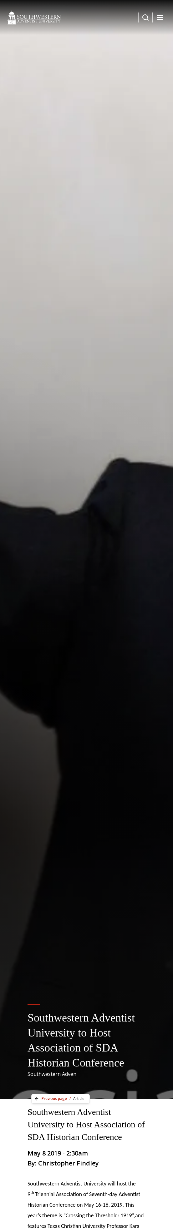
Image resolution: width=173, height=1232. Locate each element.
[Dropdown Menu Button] (145, 17)
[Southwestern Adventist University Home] (34, 17)
